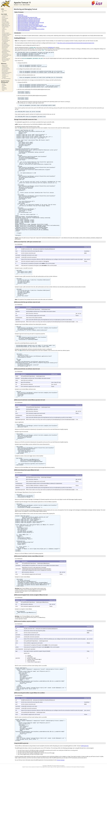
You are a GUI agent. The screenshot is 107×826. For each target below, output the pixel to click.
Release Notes (5, 65)
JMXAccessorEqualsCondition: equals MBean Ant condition (31, 29)
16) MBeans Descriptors (6, 34)
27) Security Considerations (5, 49)
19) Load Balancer (5, 37)
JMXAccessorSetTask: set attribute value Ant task (29, 21)
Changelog (4, 85)
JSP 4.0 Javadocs (5, 70)
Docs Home (4, 10)
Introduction (20, 14)
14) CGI (3, 31)
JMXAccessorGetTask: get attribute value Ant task (29, 20)
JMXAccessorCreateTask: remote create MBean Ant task (30, 25)
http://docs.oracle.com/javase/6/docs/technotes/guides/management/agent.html (75, 43)
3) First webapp (5, 18)
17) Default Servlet (5, 35)
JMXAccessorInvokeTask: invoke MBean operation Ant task (31, 22)
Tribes (3, 90)
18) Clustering (4, 36)
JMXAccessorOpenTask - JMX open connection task (29, 18)
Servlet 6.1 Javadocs (6, 68)
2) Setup (3, 17)
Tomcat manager (60, 817)
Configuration (4, 66)
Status (3, 86)
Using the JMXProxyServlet (24, 30)
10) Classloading (5, 26)
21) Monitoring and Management (6, 41)
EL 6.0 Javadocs (5, 71)
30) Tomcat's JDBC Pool (6, 55)
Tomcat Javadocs (5, 67)
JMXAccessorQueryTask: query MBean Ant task (28, 23)
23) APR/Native (5, 44)
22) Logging (4, 42)
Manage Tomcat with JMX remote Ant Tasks (27, 17)
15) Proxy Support (5, 33)
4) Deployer (4, 19)
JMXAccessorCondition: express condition (27, 27)
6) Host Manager (5, 21)
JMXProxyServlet (84, 803)
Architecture (4, 89)
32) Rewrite (4, 57)
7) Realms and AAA (5, 23)
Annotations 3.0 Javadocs (5, 77)
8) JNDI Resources (5, 24)
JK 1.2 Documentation (6, 78)
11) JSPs (3, 28)
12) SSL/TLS (4, 29)
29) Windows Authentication (5, 53)
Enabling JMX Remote (22, 16)
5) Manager (4, 20)
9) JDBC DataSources (6, 25)
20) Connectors (5, 39)
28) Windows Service (6, 51)
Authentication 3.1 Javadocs (5, 74)
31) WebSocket (5, 56)
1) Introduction (5, 15)
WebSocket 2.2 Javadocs (7, 72)
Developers (4, 87)
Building (3, 84)
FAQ (3, 11)
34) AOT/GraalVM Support (5, 60)
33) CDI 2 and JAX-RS (6, 58)
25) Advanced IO (5, 46)
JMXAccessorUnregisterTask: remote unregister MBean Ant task (32, 26)
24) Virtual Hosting (5, 45)
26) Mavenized (5, 47)
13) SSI (3, 30)
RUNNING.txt (51, 47)
